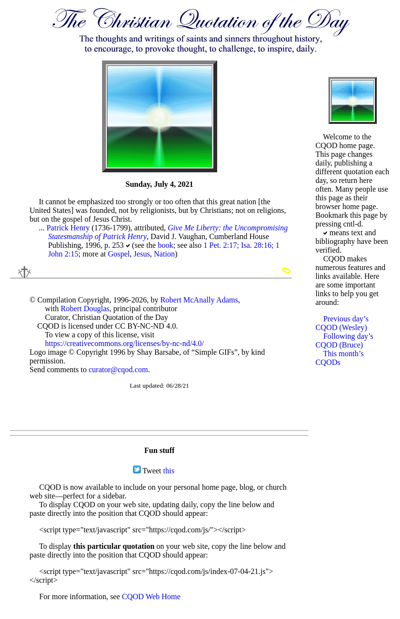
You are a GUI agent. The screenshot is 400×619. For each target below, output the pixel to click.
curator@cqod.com (118, 369)
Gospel (119, 254)
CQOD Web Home (151, 596)
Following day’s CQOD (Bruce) (344, 340)
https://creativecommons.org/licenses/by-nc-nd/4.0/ (124, 343)
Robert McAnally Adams (199, 300)
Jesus (141, 254)
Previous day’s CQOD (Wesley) (342, 323)
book (165, 245)
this (168, 471)
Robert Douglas (84, 308)
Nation (164, 254)
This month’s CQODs (339, 357)
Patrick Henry (67, 228)
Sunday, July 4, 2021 (159, 184)
